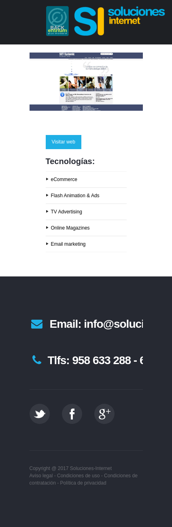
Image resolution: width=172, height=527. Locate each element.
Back (58, 28)
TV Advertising (66, 212)
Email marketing (68, 244)
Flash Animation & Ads (75, 195)
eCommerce (64, 179)
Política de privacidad (83, 483)
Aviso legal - (43, 476)
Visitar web (63, 142)
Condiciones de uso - (80, 476)
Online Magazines (70, 228)
